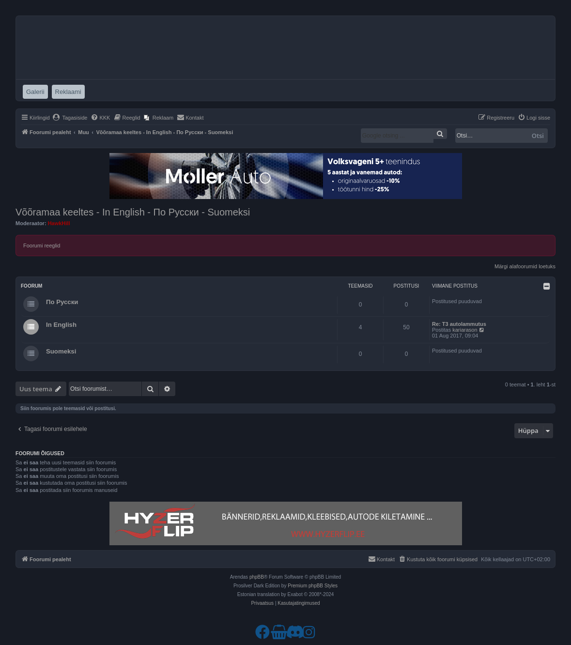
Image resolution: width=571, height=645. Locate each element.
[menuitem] (70, 117)
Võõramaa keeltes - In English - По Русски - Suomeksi (132, 212)
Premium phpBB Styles (313, 585)
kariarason (464, 330)
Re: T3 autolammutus (459, 324)
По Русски (62, 302)
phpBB (256, 577)
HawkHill (59, 223)
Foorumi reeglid (41, 245)
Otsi (538, 135)
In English (61, 324)
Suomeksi (61, 351)
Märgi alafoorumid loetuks (525, 266)
